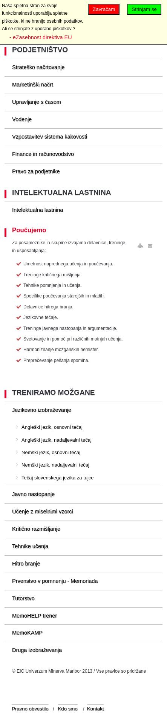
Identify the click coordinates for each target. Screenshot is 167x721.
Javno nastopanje (33, 494)
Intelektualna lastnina (37, 210)
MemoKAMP (27, 633)
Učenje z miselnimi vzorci (42, 511)
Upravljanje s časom (36, 102)
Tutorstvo (23, 598)
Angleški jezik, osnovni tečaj (52, 427)
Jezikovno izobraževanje (41, 410)
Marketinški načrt (32, 85)
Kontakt (95, 709)
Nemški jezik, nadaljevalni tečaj (55, 465)
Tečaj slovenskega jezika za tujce (57, 478)
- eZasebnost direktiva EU (40, 37)
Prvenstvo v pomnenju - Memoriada (55, 581)
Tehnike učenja (30, 546)
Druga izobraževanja (37, 650)
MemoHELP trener (34, 616)
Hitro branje (26, 564)
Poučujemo (29, 230)
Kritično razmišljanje (36, 529)
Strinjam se (144, 9)
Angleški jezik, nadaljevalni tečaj (56, 440)
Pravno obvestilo (30, 709)
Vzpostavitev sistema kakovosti (49, 137)
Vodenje (22, 119)
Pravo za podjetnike (36, 171)
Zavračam (104, 9)
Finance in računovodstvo (43, 154)
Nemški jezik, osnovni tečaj (50, 452)
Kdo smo (68, 709)
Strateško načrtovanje (38, 67)
